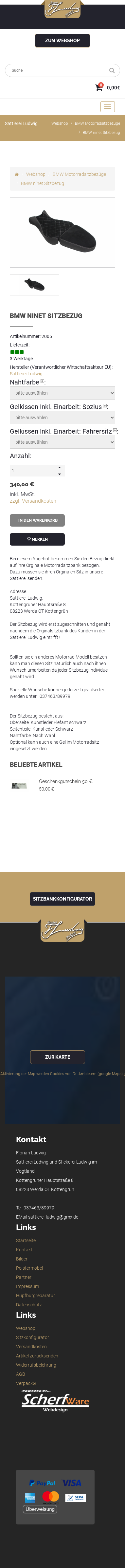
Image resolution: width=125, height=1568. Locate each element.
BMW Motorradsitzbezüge (97, 123)
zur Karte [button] (57, 1057)
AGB (20, 1374)
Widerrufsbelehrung (36, 1365)
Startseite (26, 1240)
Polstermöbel (29, 1268)
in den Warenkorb (37, 520)
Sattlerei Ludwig (26, 373)
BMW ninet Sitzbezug (101, 132)
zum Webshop (62, 40)
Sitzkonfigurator (32, 1337)
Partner (23, 1277)
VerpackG (26, 1383)
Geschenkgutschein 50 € (66, 781)
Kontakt (24, 1249)
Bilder (21, 1258)
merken (37, 539)
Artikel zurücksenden (37, 1355)
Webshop (59, 123)
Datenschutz (29, 1304)
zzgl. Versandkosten (33, 501)
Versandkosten (31, 1346)
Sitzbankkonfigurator (62, 899)
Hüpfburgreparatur (35, 1295)
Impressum (27, 1286)
